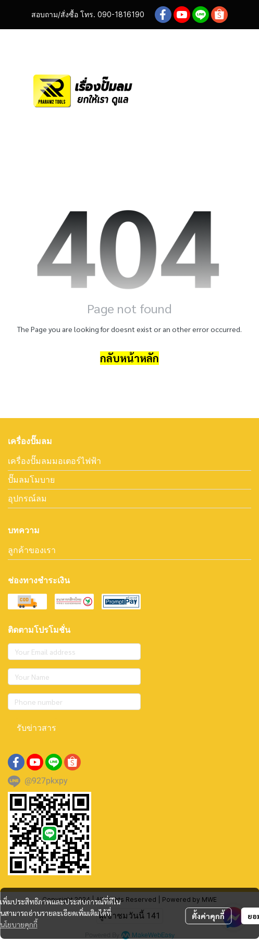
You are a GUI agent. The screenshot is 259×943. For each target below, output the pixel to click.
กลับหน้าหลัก (129, 358)
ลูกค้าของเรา (32, 550)
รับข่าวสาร (36, 728)
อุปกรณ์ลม (27, 498)
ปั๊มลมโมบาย (31, 479)
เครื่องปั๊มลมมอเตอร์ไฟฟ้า (54, 461)
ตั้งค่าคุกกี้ (208, 916)
